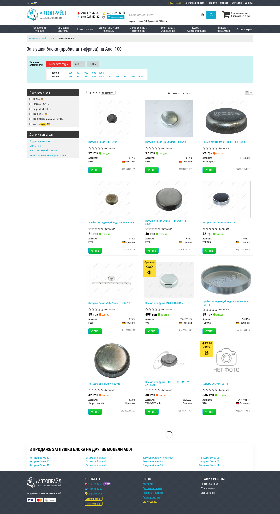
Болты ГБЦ (35, 145)
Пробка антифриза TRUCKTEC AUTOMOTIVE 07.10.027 (167, 383)
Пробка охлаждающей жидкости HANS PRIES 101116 (226, 303)
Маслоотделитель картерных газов (47, 155)
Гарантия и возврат (218, 2)
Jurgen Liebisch (40, 109)
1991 (77, 72)
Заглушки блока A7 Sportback (158, 457)
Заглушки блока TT (209, 465)
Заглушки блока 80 (39, 457)
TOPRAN (38, 114)
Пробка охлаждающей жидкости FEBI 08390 (111, 222)
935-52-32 (88, 17)
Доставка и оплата (194, 2)
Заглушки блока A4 (96, 457)
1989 (140, 76)
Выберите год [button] (58, 64)
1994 (101, 72)
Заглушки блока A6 (96, 465)
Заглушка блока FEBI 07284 (102, 142)
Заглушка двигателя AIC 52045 (104, 383)
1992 (85, 72)
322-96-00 (113, 13)
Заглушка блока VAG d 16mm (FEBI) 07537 (110, 303)
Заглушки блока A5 (96, 461)
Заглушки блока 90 (39, 461)
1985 (109, 76)
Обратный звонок (115, 17)
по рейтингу (108, 92)
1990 (70, 72)
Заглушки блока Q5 (209, 457)
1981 (77, 76)
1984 (101, 76)
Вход (248, 2)
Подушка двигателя (39, 141)
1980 (70, 76)
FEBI (38, 99)
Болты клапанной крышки (43, 150)
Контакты (236, 2)
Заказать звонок (93, 498)
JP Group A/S (39, 104)
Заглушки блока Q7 (209, 461)
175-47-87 (88, 13)
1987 (124, 76)
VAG (39, 124)
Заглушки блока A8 (153, 461)
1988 (132, 76)
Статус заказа (150, 501)
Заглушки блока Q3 (153, 465)
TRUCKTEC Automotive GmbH (46, 119)
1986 (116, 76)
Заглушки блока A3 (39, 465)
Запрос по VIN (176, 3)
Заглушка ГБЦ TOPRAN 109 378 (218, 222)
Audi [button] (79, 64)
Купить (95, 170)
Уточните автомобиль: (36, 63)
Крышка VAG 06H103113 (215, 383)
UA (34, 2)
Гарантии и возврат (153, 492)
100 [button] (92, 64)
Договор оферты (151, 497)
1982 (85, 76)
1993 (93, 72)
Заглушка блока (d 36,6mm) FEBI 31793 (165, 142)
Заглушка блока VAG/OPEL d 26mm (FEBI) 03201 (166, 222)
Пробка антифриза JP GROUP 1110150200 (224, 142)
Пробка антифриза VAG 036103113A (164, 303)
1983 (93, 76)
